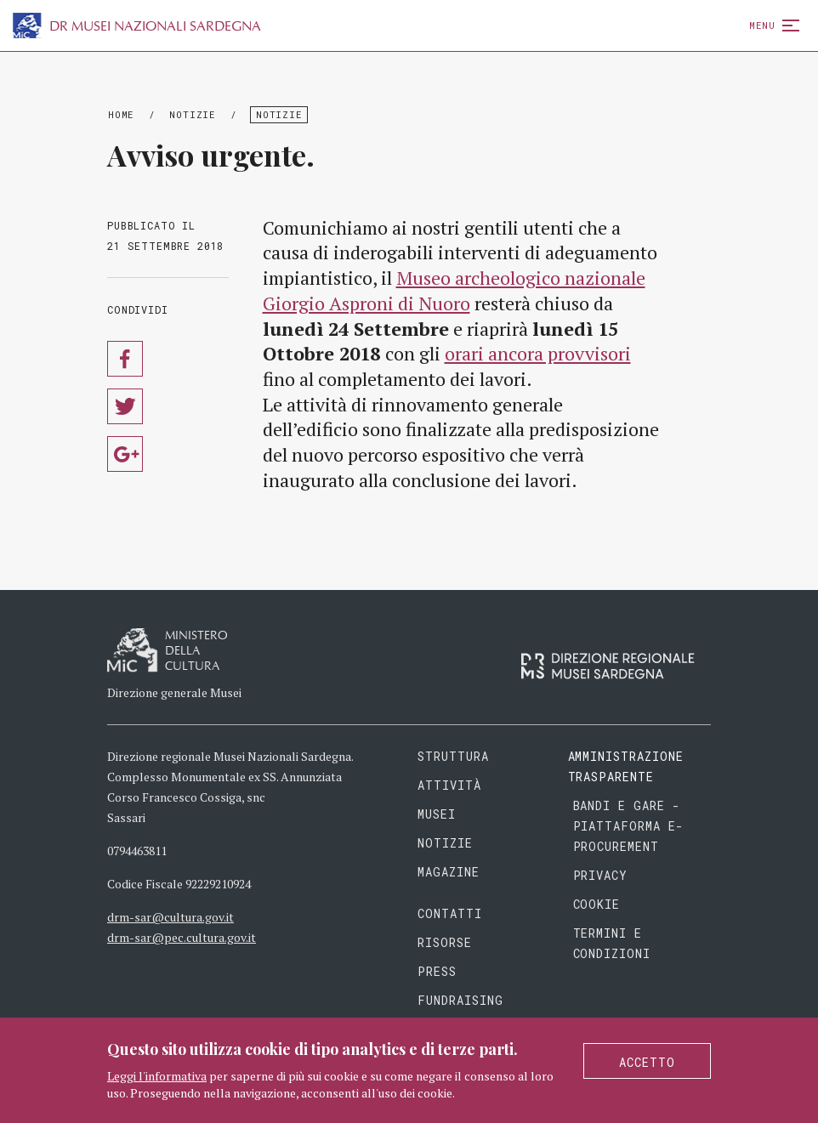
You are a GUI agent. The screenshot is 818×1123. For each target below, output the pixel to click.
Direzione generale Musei (174, 692)
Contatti (450, 913)
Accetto (647, 1062)
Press (437, 971)
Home (121, 114)
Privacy (600, 875)
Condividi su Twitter (125, 406)
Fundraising (460, 1000)
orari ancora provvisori (538, 353)
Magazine (449, 872)
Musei (437, 814)
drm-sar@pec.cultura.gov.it (181, 937)
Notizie (192, 114)
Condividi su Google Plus (125, 454)
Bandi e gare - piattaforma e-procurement (629, 825)
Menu (770, 25)
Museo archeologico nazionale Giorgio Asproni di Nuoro (454, 290)
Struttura (453, 756)
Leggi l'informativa (157, 1076)
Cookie (597, 904)
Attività (449, 785)
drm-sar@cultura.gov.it (170, 917)
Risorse (445, 942)
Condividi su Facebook (125, 359)
